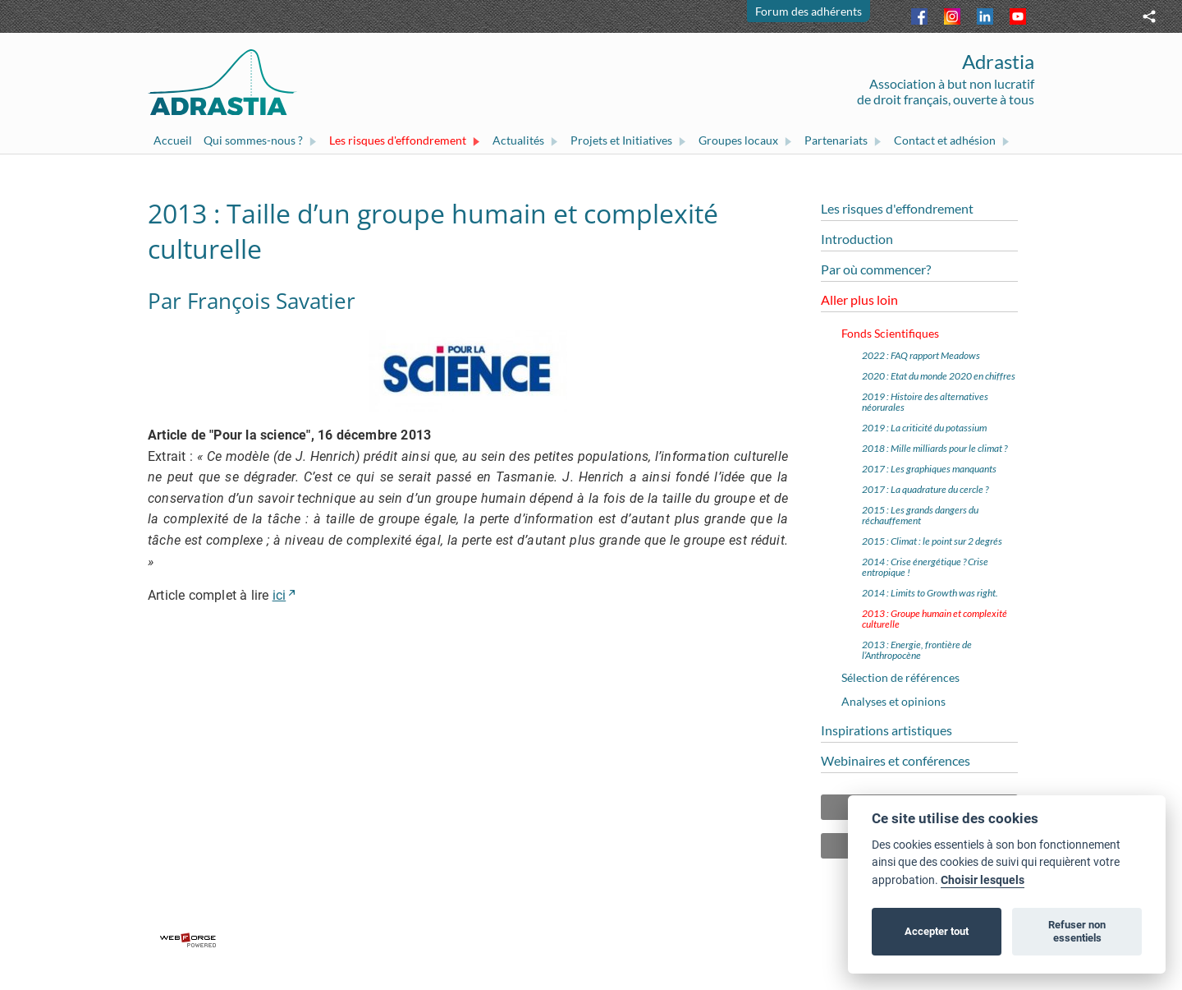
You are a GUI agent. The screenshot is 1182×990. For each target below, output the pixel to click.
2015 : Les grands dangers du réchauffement (920, 515)
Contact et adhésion (952, 140)
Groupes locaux (746, 140)
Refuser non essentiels (1077, 931)
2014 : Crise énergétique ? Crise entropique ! (925, 567)
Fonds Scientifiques (890, 333)
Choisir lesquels (982, 880)
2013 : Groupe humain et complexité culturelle (934, 618)
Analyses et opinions (893, 701)
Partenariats (843, 140)
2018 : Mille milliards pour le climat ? (934, 448)
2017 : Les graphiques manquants (929, 468)
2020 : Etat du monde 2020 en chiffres (938, 376)
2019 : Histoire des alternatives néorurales (925, 401)
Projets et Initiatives (628, 140)
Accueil (172, 140)
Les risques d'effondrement (405, 140)
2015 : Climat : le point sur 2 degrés (932, 541)
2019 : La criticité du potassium (924, 427)
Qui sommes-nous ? (261, 140)
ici (279, 595)
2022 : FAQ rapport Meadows (921, 355)
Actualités (525, 140)
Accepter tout (937, 931)
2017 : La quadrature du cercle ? (925, 489)
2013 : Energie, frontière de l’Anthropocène (917, 650)
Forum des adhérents (808, 11)
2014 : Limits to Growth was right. (930, 592)
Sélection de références (900, 677)
